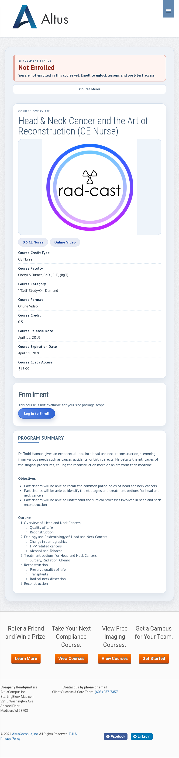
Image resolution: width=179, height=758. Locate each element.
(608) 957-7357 (106, 692)
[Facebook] (115, 736)
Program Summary (41, 438)
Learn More (26, 658)
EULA (73, 734)
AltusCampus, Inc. (25, 734)
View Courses (71, 658)
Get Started (153, 658)
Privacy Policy (10, 738)
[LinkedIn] (142, 736)
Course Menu (89, 89)
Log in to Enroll (36, 413)
